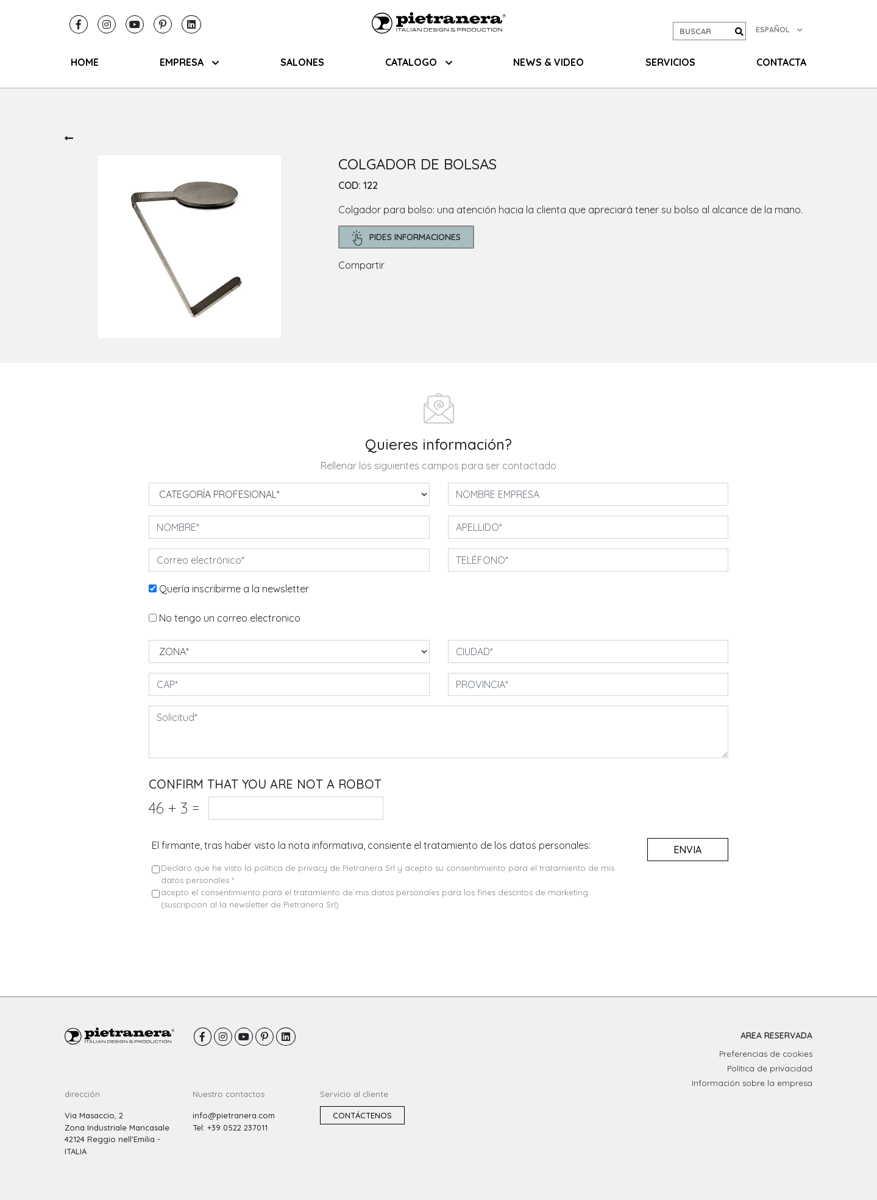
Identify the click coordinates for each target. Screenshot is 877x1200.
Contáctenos (362, 1115)
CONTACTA (781, 62)
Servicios (670, 62)
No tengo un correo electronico (229, 618)
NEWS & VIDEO (548, 62)
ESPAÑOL (779, 29)
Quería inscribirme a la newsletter (234, 589)
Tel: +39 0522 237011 (230, 1127)
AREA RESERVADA (776, 1035)
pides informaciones (406, 238)
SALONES (302, 62)
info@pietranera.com (234, 1115)
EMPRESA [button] (189, 62)
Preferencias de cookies (765, 1054)
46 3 (174, 807)
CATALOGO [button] (418, 62)
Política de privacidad (769, 1068)
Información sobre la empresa (752, 1083)
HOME (85, 62)
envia (687, 849)
